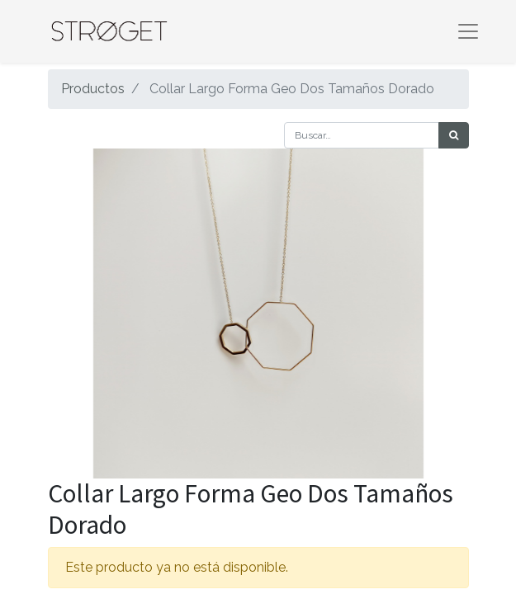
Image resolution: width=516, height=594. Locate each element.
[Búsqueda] (453, 135)
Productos (93, 89)
